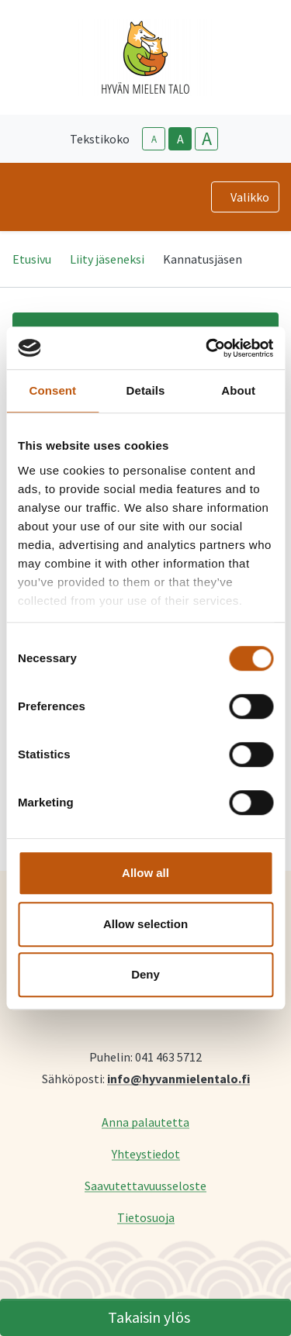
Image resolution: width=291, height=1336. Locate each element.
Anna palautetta (145, 1121)
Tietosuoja (146, 1217)
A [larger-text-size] (207, 138)
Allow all (145, 872)
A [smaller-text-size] (154, 139)
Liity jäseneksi (107, 259)
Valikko (249, 197)
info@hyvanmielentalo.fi (178, 1078)
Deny (145, 974)
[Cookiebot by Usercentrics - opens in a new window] (207, 348)
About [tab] (238, 390)
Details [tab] (145, 390)
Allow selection (145, 923)
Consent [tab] (52, 390)
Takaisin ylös (149, 1317)
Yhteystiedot (146, 1153)
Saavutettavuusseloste (145, 1185)
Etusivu (31, 259)
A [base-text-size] (180, 139)
